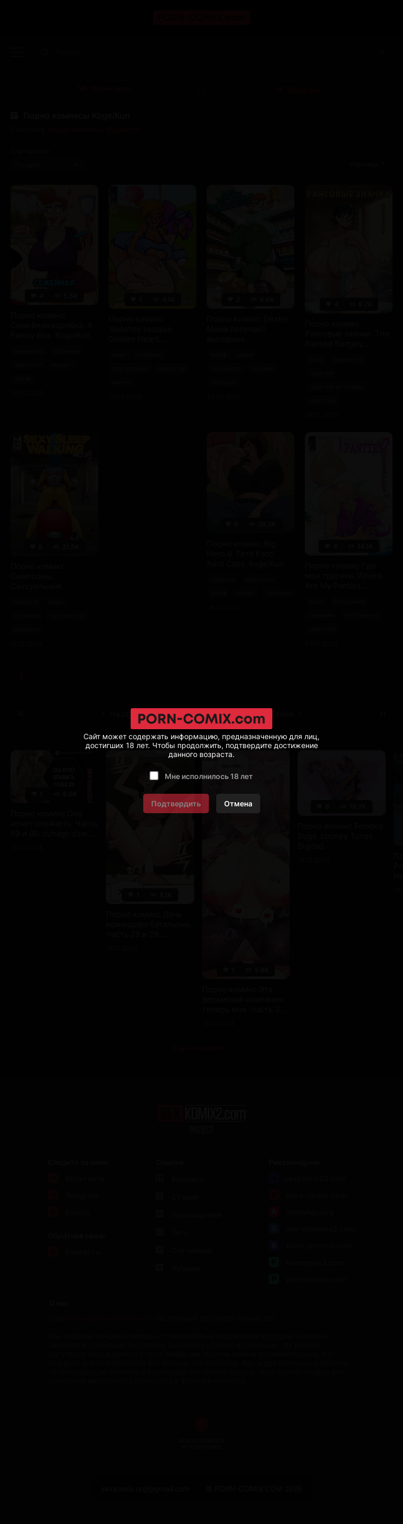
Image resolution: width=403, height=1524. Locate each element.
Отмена (238, 803)
